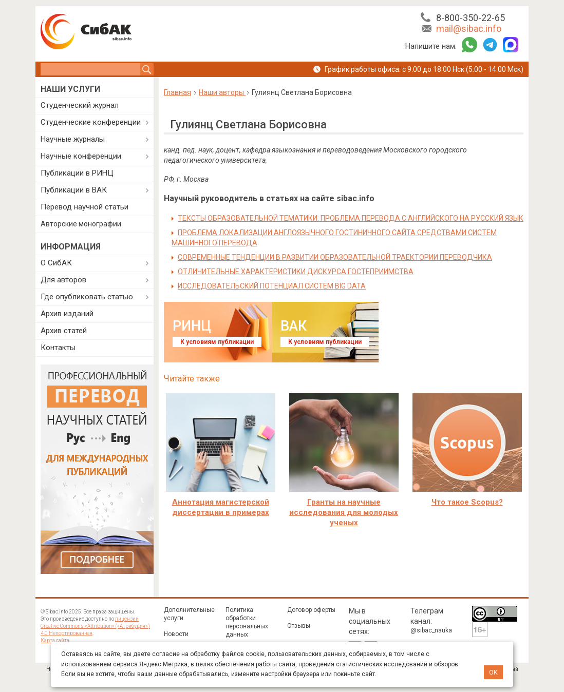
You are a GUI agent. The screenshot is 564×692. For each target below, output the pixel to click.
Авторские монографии (81, 224)
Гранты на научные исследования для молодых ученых (343, 512)
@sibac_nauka (431, 630)
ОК (493, 672)
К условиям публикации (217, 341)
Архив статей (64, 330)
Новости (176, 634)
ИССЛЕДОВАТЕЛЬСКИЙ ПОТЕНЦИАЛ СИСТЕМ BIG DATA (272, 286)
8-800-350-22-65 (470, 17)
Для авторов (63, 279)
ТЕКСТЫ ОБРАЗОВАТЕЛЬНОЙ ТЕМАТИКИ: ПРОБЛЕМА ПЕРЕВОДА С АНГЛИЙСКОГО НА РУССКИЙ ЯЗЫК (350, 218)
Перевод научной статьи (84, 207)
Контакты (58, 347)
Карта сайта (55, 640)
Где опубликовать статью (87, 296)
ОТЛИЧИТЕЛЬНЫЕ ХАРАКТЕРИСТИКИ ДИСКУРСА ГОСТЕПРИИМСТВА (295, 271)
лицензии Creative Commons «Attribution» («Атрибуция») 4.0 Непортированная (95, 626)
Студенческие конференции (91, 122)
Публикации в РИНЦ (77, 173)
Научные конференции (81, 156)
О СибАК (56, 262)
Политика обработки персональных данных (246, 622)
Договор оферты (311, 609)
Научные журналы (73, 139)
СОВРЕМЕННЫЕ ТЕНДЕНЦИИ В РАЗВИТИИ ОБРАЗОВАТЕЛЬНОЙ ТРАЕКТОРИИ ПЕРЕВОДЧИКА (335, 257)
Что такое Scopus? (467, 502)
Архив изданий (67, 313)
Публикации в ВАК (74, 190)
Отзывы (298, 625)
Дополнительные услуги (189, 614)
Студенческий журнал (80, 105)
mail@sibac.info (468, 28)
